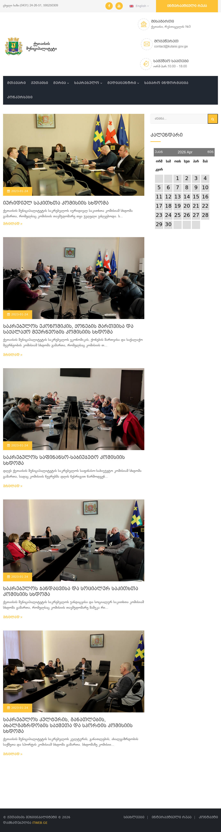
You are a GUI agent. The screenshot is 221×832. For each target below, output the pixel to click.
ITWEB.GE (39, 823)
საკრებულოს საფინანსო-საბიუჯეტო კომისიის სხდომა (64, 460)
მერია (59, 83)
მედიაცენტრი (121, 83)
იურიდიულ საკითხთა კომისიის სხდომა (56, 203)
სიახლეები (134, 817)
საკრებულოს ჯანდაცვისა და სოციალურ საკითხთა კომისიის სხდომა (70, 592)
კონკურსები (20, 97)
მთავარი (16, 83)
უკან (159, 151)
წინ (210, 151)
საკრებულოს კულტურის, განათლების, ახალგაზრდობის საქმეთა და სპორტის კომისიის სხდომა (68, 726)
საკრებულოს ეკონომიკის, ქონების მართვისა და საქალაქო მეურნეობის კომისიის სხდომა (68, 329)
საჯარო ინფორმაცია (166, 83)
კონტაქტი (208, 817)
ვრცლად (12, 224)
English (139, 6)
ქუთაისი (39, 83)
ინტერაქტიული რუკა (187, 6)
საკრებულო (86, 83)
